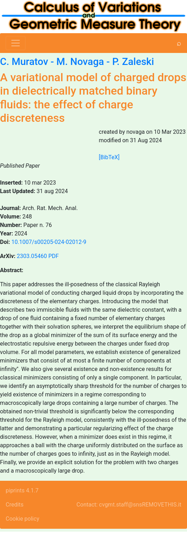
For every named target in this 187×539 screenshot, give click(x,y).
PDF (53, 256)
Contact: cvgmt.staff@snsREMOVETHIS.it (128, 504)
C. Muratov (24, 61)
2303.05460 (32, 256)
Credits (15, 504)
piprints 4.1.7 (22, 490)
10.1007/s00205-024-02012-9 (48, 242)
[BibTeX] (109, 157)
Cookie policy (22, 518)
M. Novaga (80, 61)
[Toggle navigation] (15, 43)
